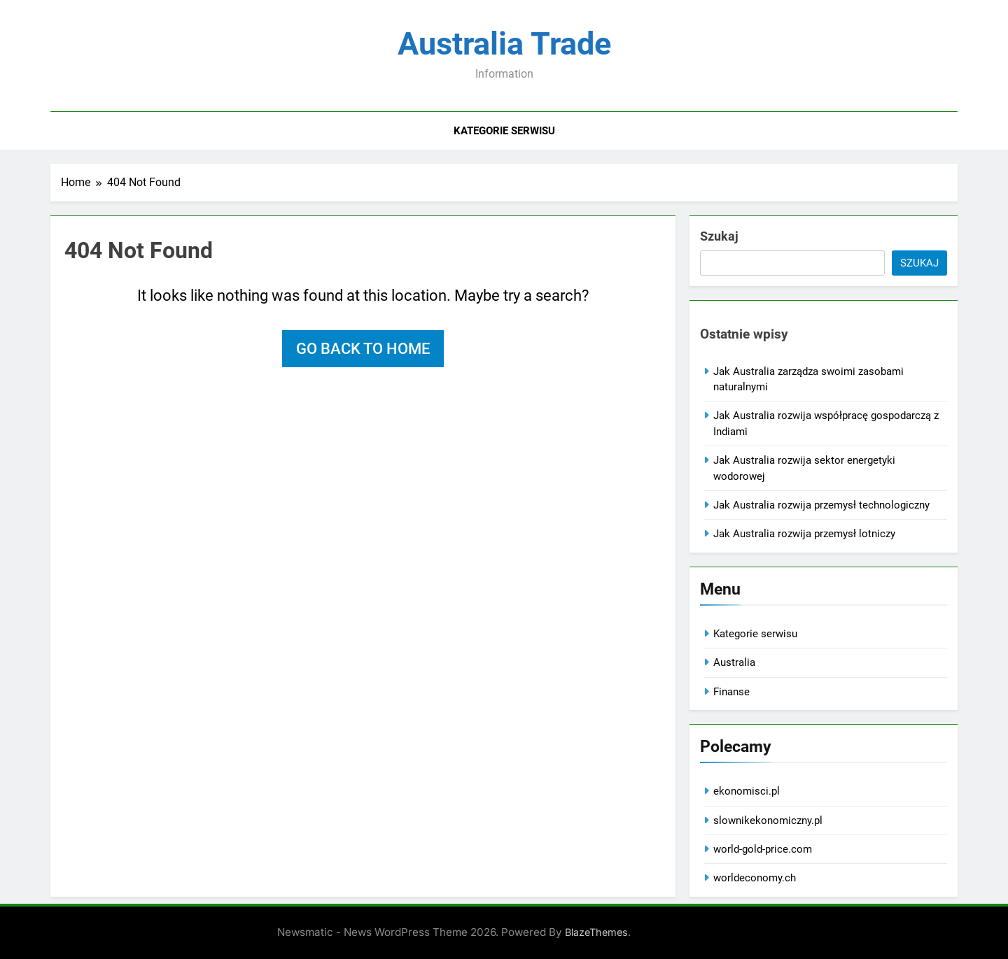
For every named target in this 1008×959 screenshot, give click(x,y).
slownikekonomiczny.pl (767, 820)
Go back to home (363, 348)
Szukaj (719, 236)
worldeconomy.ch (754, 878)
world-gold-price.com (762, 849)
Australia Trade (504, 43)
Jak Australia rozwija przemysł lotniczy (804, 533)
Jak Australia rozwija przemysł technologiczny (821, 505)
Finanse (731, 691)
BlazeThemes (596, 932)
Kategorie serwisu (504, 131)
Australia (734, 662)
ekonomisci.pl (746, 791)
